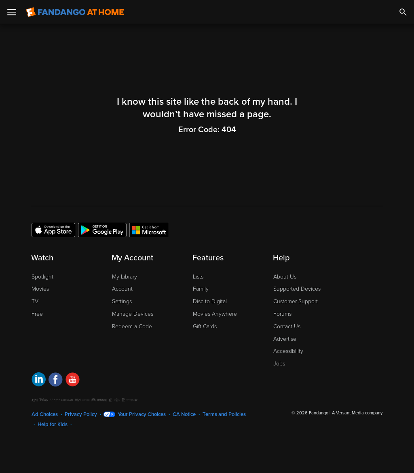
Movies (40, 288)
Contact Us (286, 326)
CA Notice (184, 414)
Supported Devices (297, 288)
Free (37, 313)
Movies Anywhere (215, 313)
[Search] (403, 12)
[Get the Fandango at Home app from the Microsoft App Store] (149, 229)
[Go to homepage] (75, 12)
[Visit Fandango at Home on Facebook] (55, 380)
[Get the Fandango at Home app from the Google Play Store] (102, 229)
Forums (282, 313)
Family (201, 288)
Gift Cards (205, 326)
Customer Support (295, 301)
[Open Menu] (11, 12)
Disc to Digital (210, 301)
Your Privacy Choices (142, 414)
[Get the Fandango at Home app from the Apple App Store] (53, 229)
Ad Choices (45, 414)
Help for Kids (53, 424)
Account (122, 288)
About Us (284, 276)
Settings (122, 301)
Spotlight (42, 276)
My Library (124, 276)
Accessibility (288, 351)
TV (35, 301)
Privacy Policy (81, 414)
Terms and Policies (224, 414)
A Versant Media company (357, 413)
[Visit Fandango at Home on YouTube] (72, 380)
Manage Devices (132, 313)
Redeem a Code (132, 326)
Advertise (284, 339)
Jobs (279, 363)
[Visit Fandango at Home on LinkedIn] (38, 380)
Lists (198, 276)
